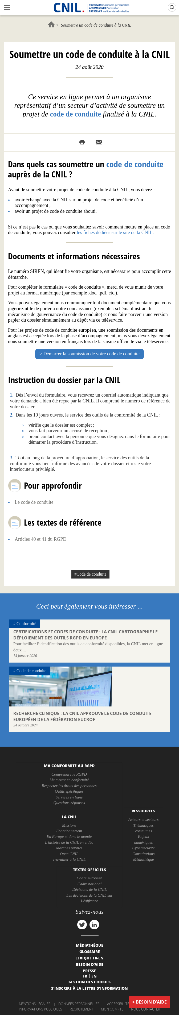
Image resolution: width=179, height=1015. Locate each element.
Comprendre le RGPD (69, 774)
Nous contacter (145, 1009)
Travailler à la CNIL (69, 859)
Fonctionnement (69, 831)
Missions (69, 825)
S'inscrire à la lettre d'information (89, 988)
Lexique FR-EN (89, 957)
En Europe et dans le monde (69, 836)
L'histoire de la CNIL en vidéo (69, 842)
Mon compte (112, 1009)
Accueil (51, 24)
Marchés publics (69, 848)
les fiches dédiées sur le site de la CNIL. (115, 232)
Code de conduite (31, 670)
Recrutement (81, 1009)
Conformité (26, 623)
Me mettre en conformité (69, 780)
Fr (85, 976)
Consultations (143, 854)
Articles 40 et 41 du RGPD (40, 539)
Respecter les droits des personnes (69, 786)
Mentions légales (34, 1003)
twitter (82, 924)
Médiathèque (143, 859)
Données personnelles (78, 1003)
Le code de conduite (34, 502)
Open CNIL (69, 854)
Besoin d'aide (151, 1002)
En (94, 976)
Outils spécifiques (69, 791)
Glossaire (89, 951)
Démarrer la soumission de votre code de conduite (91, 353)
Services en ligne (69, 797)
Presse (89, 970)
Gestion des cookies (89, 981)
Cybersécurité (143, 848)
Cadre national (90, 884)
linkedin (94, 924)
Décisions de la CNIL (89, 889)
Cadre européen (89, 878)
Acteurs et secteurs (143, 819)
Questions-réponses (69, 803)
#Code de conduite (91, 574)
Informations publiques (40, 1009)
